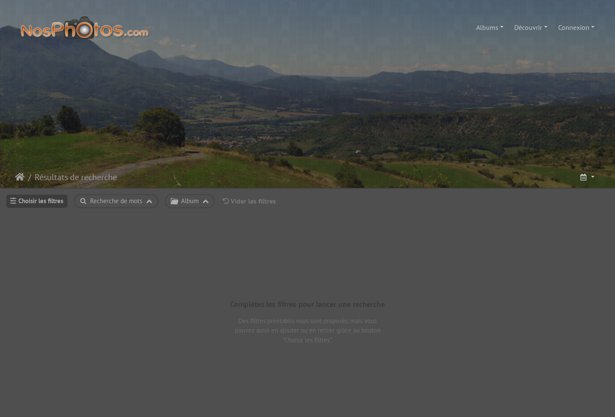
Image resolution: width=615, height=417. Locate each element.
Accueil (20, 177)
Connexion (573, 27)
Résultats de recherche (76, 177)
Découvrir (528, 27)
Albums (487, 27)
